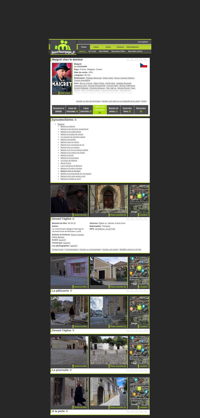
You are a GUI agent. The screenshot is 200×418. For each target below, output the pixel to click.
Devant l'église (61, 218)
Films (83, 47)
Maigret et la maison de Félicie (73, 153)
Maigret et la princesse (70, 158)
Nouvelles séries (135, 51)
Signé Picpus (66, 163)
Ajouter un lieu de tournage (88, 101)
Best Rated (103, 51)
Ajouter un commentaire (90, 249)
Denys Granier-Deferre (124, 78)
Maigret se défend (68, 126)
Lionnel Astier (112, 85)
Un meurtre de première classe (73, 137)
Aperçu (82, 51)
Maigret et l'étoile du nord (71, 179)
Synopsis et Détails (58, 109)
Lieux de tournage (72, 109)
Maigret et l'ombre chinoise (71, 168)
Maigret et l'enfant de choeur (72, 134)
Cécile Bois (110, 83)
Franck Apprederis (82, 80)
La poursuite (60, 370)
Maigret (61, 124)
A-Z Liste (92, 51)
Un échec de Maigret (69, 160)
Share (144, 101)
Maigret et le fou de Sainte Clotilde (74, 150)
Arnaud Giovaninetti (96, 85)
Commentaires (71, 249)
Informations (133, 47)
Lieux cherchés (86, 109)
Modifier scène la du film (130, 249)
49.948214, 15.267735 (105, 229)
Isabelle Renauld (123, 83)
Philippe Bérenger (94, 78)
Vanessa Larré (80, 85)
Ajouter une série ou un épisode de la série (121, 101)
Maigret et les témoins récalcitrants (74, 129)
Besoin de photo (113, 109)
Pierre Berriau (58, 237)
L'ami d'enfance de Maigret (71, 166)
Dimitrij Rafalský (81, 88)
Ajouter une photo (110, 249)
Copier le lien (58, 249)
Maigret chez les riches (70, 142)
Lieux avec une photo (100, 109)
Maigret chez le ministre (70, 147)
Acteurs (120, 47)
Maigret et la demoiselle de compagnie (76, 174)
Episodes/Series (62, 119)
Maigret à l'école (67, 155)
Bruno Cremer (86, 83)
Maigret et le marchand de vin (72, 145)
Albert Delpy (98, 83)
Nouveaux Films (118, 51)
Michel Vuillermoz (127, 85)
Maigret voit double (68, 139)
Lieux (96, 47)
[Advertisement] (123, 19)
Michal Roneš (124, 88)
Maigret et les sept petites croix (73, 176)
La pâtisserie (60, 290)
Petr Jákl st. (111, 88)
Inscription (143, 42)
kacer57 (62, 240)
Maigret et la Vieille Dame (71, 132)
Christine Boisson (97, 88)
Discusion (141, 109)
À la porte (58, 411)
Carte (108, 47)
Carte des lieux (127, 109)
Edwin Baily (108, 78)
